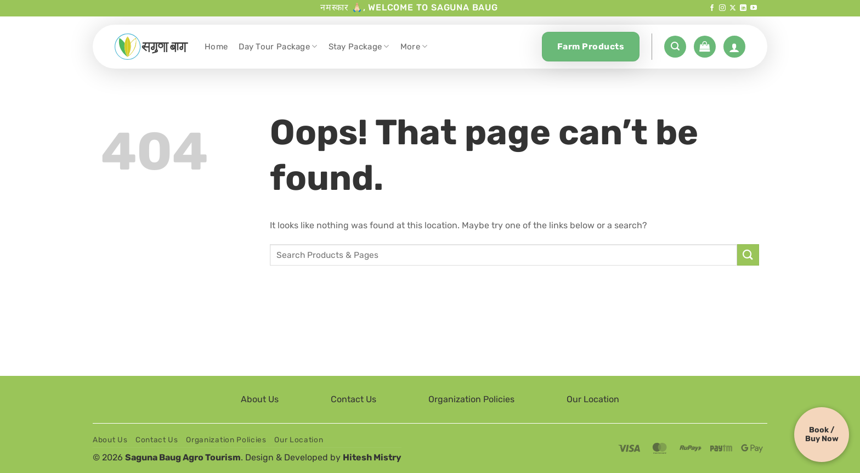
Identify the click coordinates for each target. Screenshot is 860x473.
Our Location (593, 399)
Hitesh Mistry (372, 457)
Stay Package (359, 46)
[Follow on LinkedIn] (743, 8)
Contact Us (353, 399)
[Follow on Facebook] (712, 8)
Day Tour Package (278, 46)
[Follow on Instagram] (722, 8)
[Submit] (748, 255)
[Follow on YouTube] (753, 8)
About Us (260, 399)
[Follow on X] (732, 8)
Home (216, 47)
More (414, 46)
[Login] (734, 47)
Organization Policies (471, 399)
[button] (675, 47)
